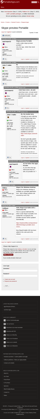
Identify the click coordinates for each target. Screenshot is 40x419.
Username (6, 268)
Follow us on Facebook (11, 339)
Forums (8, 22)
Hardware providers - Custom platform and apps (15, 356)
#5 (37, 161)
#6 (37, 185)
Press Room (7, 379)
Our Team (6, 376)
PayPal (23, 412)
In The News (7, 382)
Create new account (9, 279)
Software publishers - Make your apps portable (15, 359)
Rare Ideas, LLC (13, 409)
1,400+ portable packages (13, 14)
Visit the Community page (11, 320)
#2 (37, 62)
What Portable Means (9, 389)
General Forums (15, 22)
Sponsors (6, 386)
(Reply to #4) (27, 161)
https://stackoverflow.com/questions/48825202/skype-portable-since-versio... (26, 224)
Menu (2, 7)
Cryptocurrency (20, 414)
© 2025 (5, 406)
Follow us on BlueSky (10, 335)
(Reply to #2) (22, 87)
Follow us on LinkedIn (10, 342)
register (9, 32)
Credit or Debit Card (15, 412)
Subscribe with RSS (10, 331)
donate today (30, 16)
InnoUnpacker (8, 11)
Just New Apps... (8, 309)
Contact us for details (9, 363)
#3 (37, 87)
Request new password (10, 281)
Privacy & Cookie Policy (14, 406)
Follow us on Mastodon (11, 346)
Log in (3, 32)
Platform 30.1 (26, 11)
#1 (37, 38)
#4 (37, 111)
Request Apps (25, 22)
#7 (37, 205)
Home (2, 22)
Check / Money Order (30, 412)
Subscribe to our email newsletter (13, 328)
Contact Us (6, 392)
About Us (6, 373)
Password (6, 273)
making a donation (22, 249)
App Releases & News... (10, 306)
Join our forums (9, 324)
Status (5, 395)
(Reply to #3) (24, 111)
